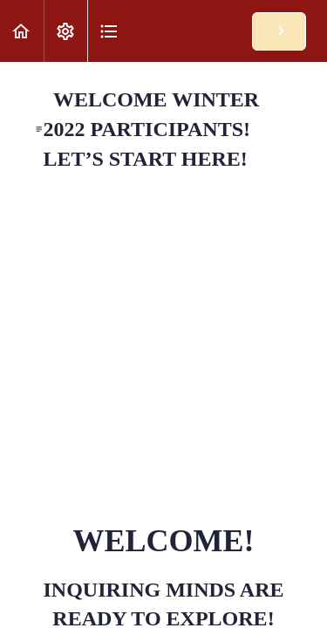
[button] (22, 31)
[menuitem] (65, 31)
